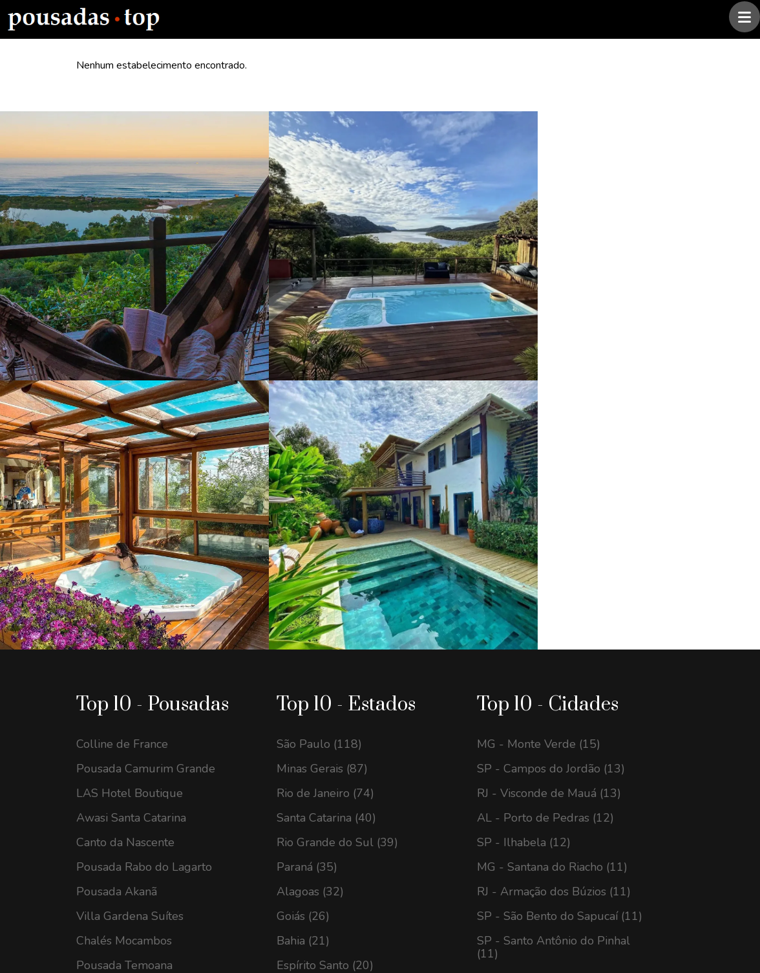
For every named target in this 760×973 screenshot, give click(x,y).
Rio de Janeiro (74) (325, 445)
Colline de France (122, 395)
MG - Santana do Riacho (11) (552, 518)
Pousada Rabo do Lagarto (144, 518)
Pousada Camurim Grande (145, 420)
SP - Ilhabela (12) (524, 494)
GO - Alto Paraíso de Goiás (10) (559, 630)
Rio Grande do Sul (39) (337, 494)
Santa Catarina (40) (326, 469)
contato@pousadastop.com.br (170, 734)
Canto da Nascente (125, 494)
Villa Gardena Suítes (130, 568)
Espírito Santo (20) (325, 617)
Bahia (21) (303, 592)
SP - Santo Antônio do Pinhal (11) (553, 599)
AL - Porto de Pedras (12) (545, 469)
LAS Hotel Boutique (129, 445)
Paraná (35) (307, 518)
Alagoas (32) (310, 543)
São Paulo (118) (319, 395)
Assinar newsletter (432, 829)
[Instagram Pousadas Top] (90, 779)
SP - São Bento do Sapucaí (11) (559, 568)
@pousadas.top (244, 923)
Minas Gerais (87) (322, 420)
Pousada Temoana (124, 617)
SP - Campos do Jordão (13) (551, 420)
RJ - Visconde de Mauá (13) (549, 445)
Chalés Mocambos (124, 592)
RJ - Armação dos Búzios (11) (554, 543)
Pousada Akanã (116, 543)
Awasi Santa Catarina (131, 469)
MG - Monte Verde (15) (538, 395)
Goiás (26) (303, 568)
